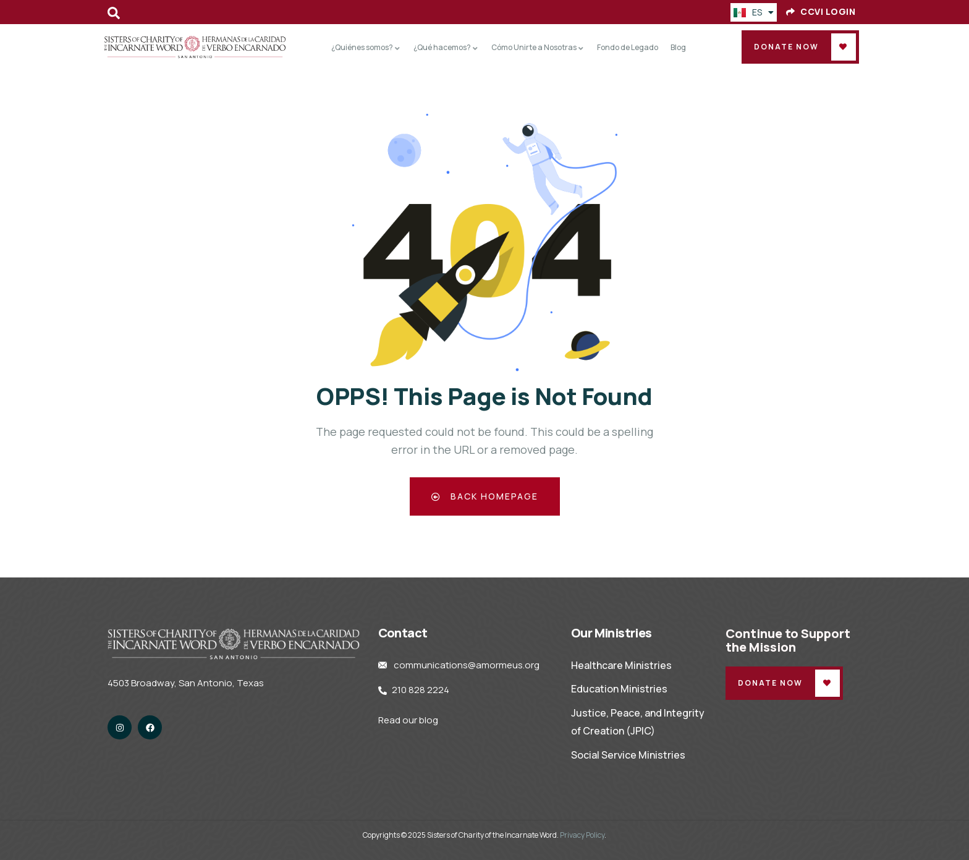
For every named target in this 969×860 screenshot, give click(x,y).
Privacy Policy (582, 835)
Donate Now (786, 46)
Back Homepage (484, 496)
